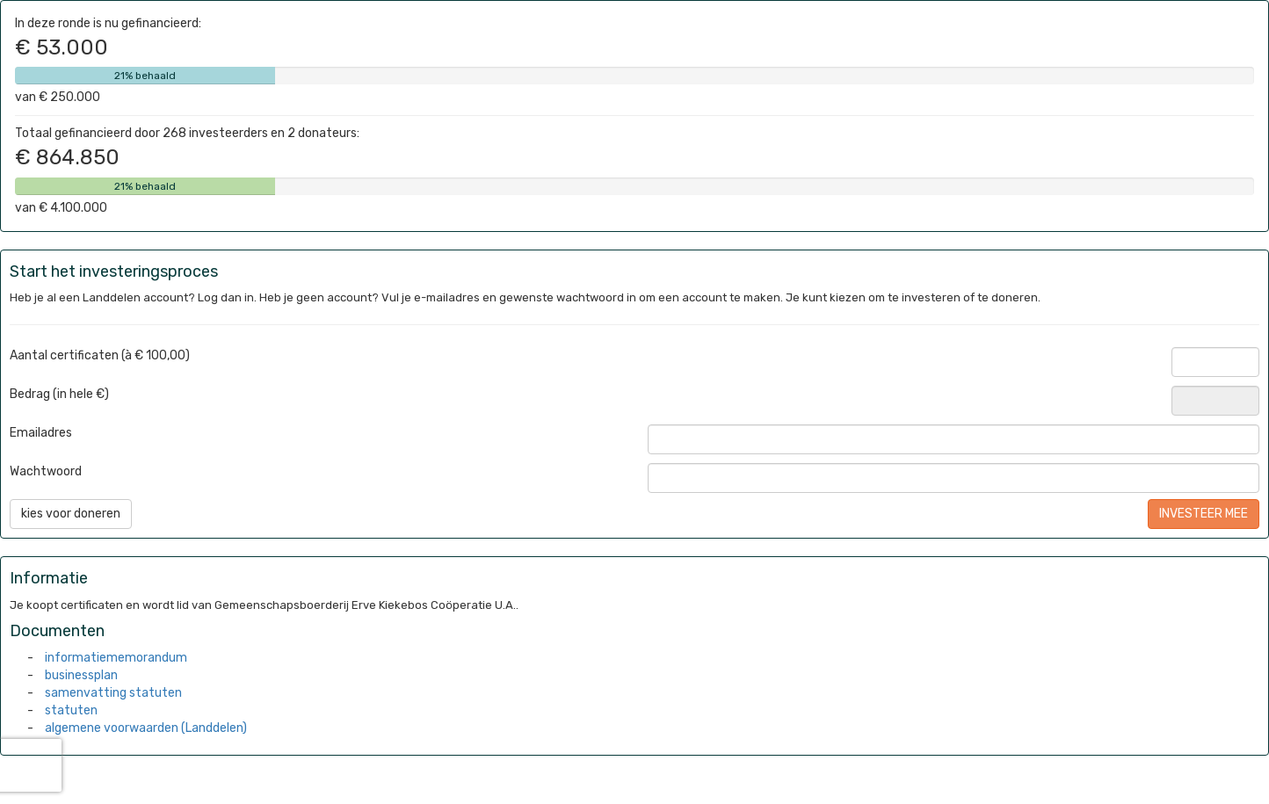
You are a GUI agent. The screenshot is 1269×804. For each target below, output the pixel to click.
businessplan (81, 675)
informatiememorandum (116, 657)
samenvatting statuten (113, 692)
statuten (71, 710)
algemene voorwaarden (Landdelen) (146, 728)
